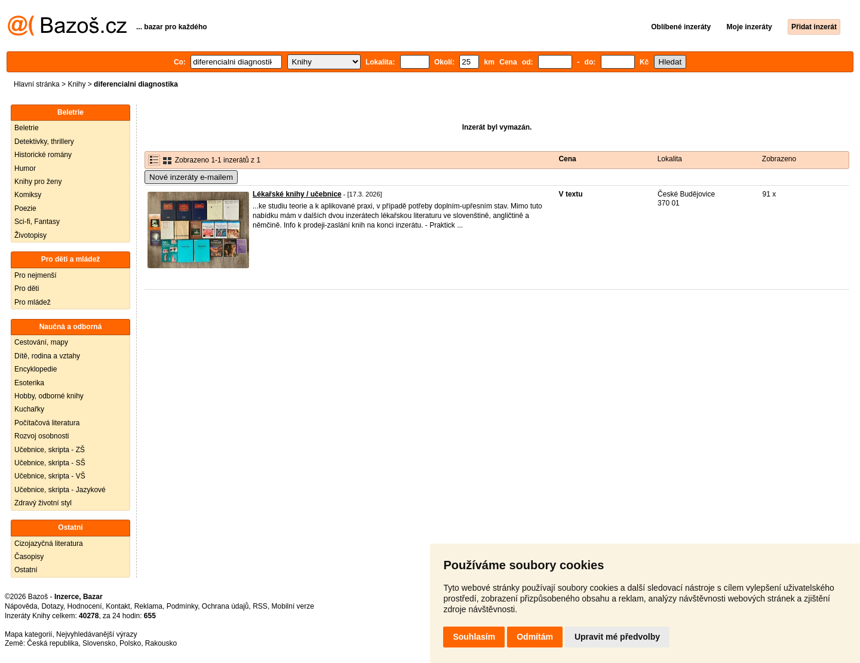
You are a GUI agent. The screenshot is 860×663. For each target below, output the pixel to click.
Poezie (25, 208)
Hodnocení (84, 606)
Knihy (76, 84)
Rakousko (161, 643)
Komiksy (27, 195)
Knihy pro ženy (38, 181)
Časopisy (29, 556)
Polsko (130, 643)
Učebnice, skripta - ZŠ (49, 450)
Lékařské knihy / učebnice (297, 194)
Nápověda (21, 606)
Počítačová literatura (46, 423)
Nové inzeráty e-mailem (191, 177)
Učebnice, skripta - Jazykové (60, 490)
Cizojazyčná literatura (48, 543)
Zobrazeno (779, 159)
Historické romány (43, 155)
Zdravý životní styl (43, 503)
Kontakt (118, 606)
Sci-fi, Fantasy (37, 221)
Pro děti (26, 288)
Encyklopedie (35, 369)
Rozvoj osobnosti (41, 436)
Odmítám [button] (535, 636)
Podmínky (182, 606)
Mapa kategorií (28, 634)
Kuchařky (29, 409)
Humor (25, 168)
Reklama (148, 606)
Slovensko (98, 643)
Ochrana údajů (225, 606)
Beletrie (26, 128)
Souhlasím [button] (474, 636)
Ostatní (26, 570)
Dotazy (52, 606)
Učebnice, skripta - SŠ (49, 463)
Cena (567, 159)
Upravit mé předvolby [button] (617, 636)
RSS (260, 606)
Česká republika (52, 643)
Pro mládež (32, 302)
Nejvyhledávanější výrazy (96, 634)
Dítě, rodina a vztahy (47, 356)
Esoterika (29, 383)
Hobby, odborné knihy (49, 396)
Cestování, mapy (41, 342)
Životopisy (30, 235)
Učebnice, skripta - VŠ (49, 476)
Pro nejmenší (35, 275)
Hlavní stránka (37, 84)
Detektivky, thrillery (44, 141)
